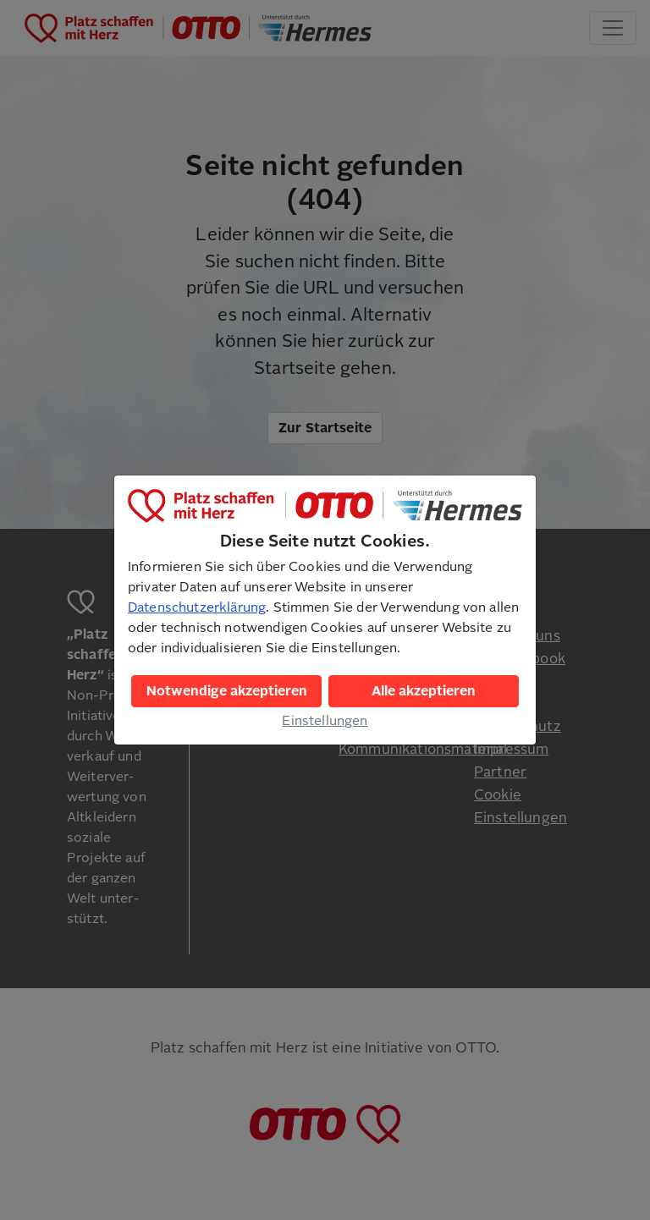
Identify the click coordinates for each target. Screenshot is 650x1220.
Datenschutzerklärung (197, 607)
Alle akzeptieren (424, 691)
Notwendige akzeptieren (226, 691)
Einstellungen (324, 720)
